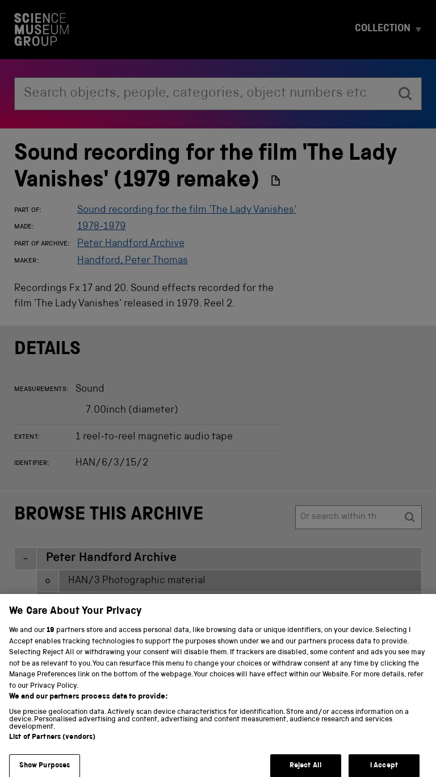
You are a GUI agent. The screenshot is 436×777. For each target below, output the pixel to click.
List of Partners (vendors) (52, 745)
